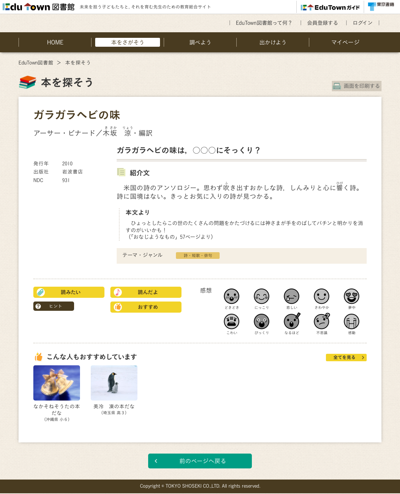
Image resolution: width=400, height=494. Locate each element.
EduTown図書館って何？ (264, 23)
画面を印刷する (363, 86)
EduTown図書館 (36, 62)
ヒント (55, 306)
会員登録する (322, 23)
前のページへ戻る (202, 462)
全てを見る (344, 357)
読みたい (71, 292)
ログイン (363, 23)
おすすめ (148, 307)
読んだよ (148, 292)
